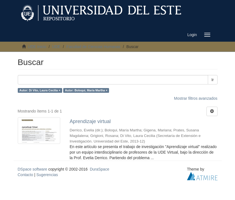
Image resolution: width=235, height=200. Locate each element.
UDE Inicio (37, 46)
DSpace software (32, 169)
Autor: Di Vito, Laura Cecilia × (39, 90)
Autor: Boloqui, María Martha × (86, 90)
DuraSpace (99, 169)
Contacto (25, 174)
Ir (212, 80)
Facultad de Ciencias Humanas (93, 46)
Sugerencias (47, 174)
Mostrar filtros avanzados (195, 98)
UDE (56, 46)
